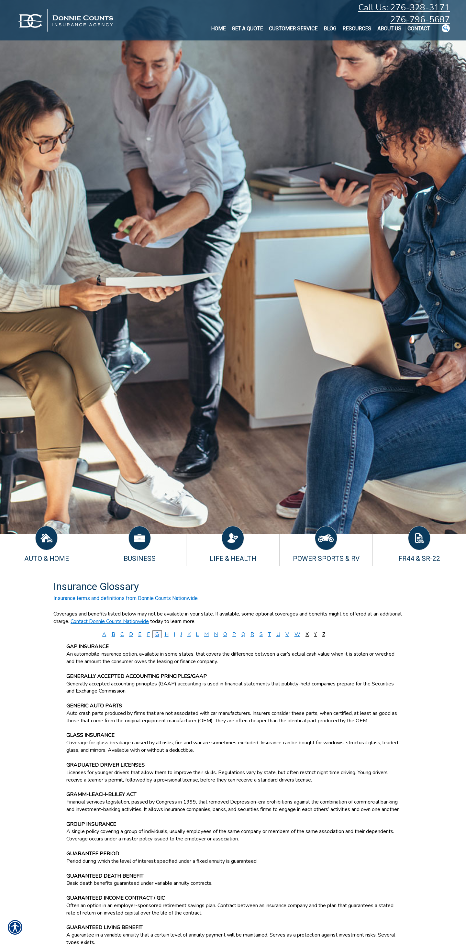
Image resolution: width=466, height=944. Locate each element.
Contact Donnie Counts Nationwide (110, 621)
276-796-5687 (420, 19)
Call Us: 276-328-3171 (404, 7)
